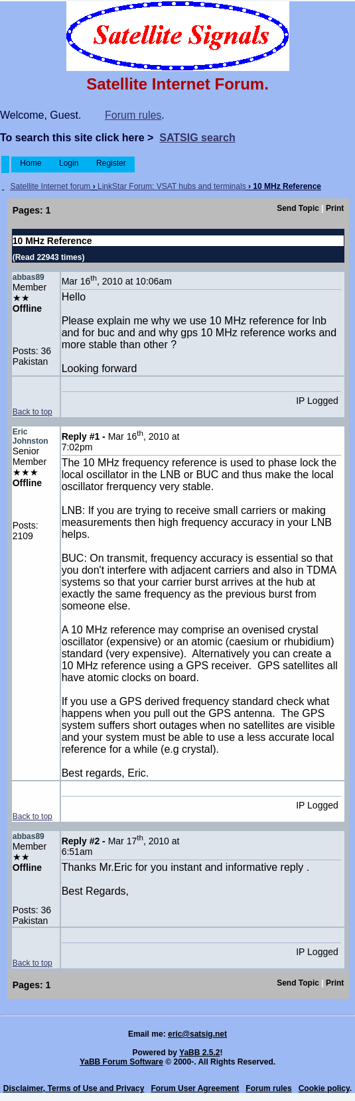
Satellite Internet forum (51, 186)
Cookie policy (324, 1088)
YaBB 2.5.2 (199, 1052)
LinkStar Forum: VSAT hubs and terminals (172, 186)
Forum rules (133, 115)
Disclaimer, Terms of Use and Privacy (74, 1088)
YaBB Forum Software (121, 1062)
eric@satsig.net (197, 1034)
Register (111, 163)
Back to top (32, 412)
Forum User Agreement (195, 1088)
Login (69, 163)
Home (30, 163)
